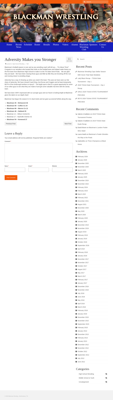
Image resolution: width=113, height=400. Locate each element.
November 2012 (83, 348)
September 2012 (83, 355)
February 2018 (83, 252)
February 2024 (83, 187)
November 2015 (83, 321)
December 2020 (83, 208)
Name (7, 166)
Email (30, 166)
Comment (8, 141)
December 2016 (83, 286)
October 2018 (82, 242)
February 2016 (83, 310)
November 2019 (83, 228)
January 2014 (82, 331)
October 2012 (82, 351)
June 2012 (81, 362)
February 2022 (83, 197)
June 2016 (81, 297)
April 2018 (81, 249)
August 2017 (82, 269)
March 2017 (82, 276)
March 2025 (82, 170)
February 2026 (83, 156)
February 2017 (83, 280)
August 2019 (82, 232)
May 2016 (81, 300)
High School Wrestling (18, 64)
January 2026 (82, 160)
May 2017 (81, 273)
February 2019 (83, 235)
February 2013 (83, 338)
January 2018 (82, 256)
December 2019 (83, 225)
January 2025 (82, 177)
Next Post (68, 124)
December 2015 (83, 317)
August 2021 (82, 204)
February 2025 (83, 174)
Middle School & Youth (86, 378)
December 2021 (83, 201)
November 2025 (83, 167)
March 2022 (82, 194)
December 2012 (83, 345)
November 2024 (83, 184)
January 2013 (82, 341)
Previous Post (10, 124)
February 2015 (83, 327)
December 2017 (83, 259)
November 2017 (83, 262)
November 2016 (83, 290)
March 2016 (82, 307)
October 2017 (82, 266)
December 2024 (83, 180)
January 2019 (82, 238)
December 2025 (83, 163)
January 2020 (82, 221)
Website (54, 166)
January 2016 (82, 314)
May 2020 (81, 211)
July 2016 (81, 293)
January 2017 (82, 283)
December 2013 (83, 334)
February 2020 (83, 218)
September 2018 (83, 245)
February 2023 (83, 191)
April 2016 (81, 303)
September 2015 (83, 324)
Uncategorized (84, 382)
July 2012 (81, 358)
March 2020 (82, 215)
